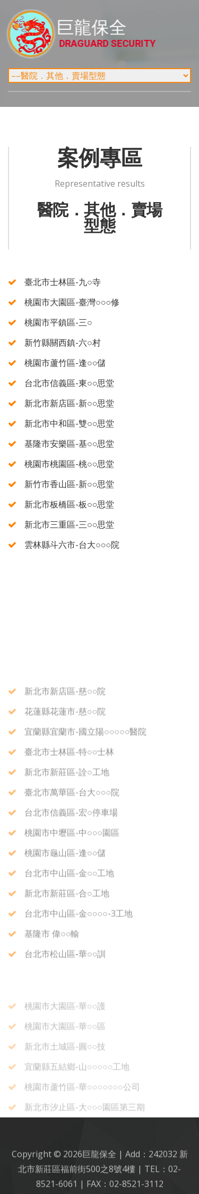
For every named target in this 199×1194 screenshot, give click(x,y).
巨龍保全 (115, 34)
